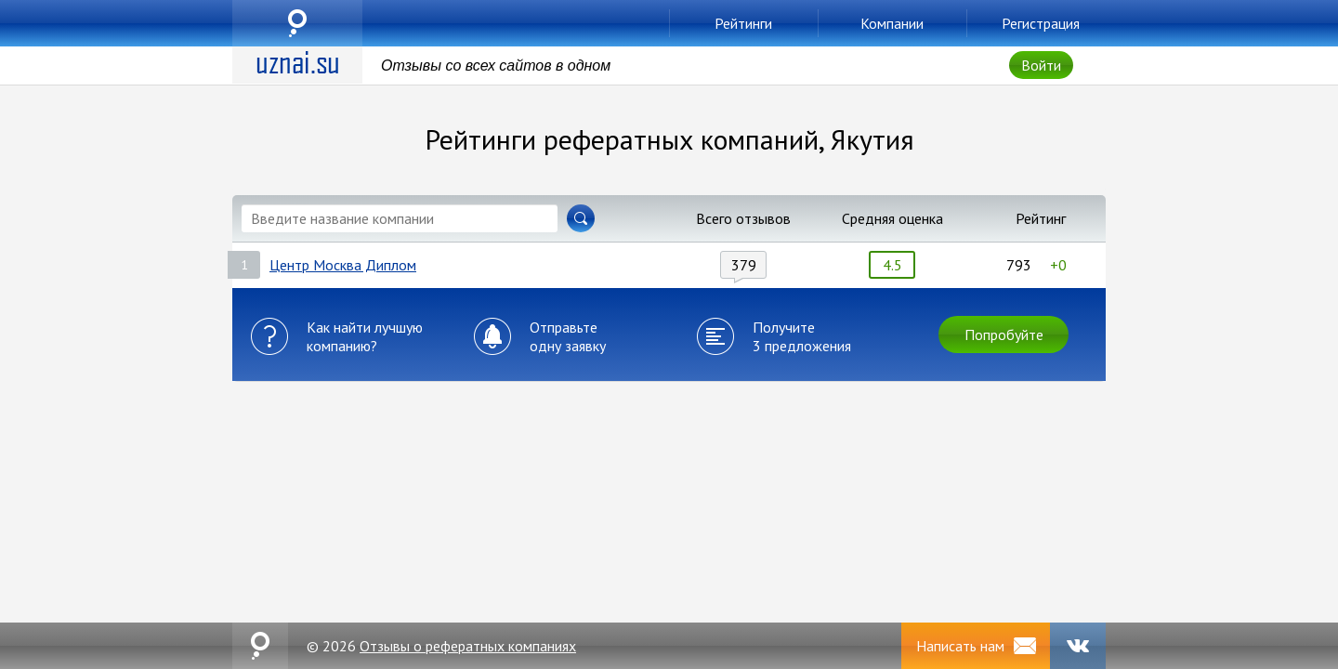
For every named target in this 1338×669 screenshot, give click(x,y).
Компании (892, 23)
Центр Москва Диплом (342, 265)
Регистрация (1041, 23)
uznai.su (297, 23)
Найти (581, 218)
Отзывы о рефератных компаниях (468, 645)
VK (1078, 646)
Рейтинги (743, 23)
